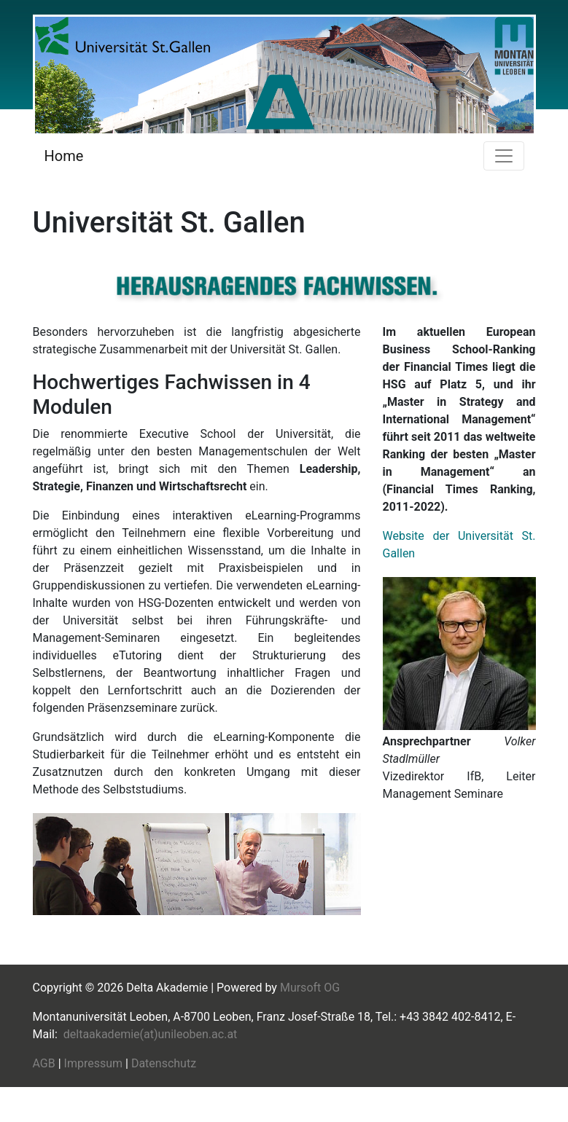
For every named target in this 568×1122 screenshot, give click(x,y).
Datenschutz (163, 1063)
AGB (44, 1063)
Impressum (93, 1063)
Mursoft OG (310, 987)
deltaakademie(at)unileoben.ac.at (150, 1034)
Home (64, 156)
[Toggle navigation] (503, 155)
